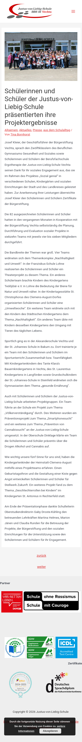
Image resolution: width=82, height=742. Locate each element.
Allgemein (11, 130)
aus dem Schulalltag (56, 130)
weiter (41, 567)
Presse (37, 130)
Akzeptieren (50, 731)
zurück (41, 556)
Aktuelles (25, 130)
